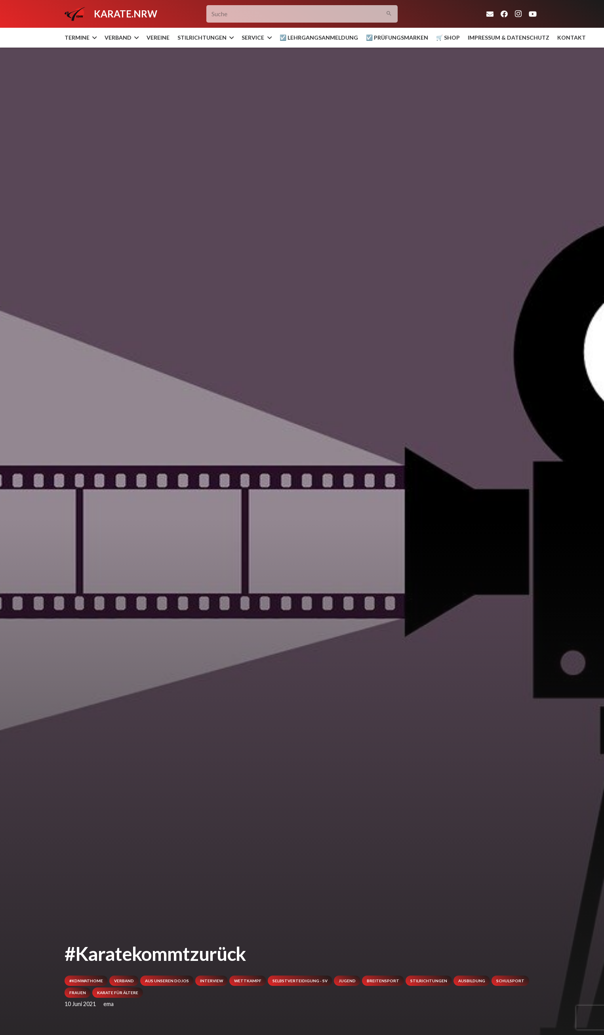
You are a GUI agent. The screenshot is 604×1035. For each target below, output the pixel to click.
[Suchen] (389, 14)
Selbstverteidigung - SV (300, 981)
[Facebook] (504, 14)
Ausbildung (471, 981)
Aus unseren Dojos (167, 981)
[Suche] (302, 14)
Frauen (78, 992)
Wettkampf (247, 981)
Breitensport (383, 981)
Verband (124, 981)
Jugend (347, 981)
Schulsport (510, 981)
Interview (211, 981)
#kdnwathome (86, 981)
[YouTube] (533, 14)
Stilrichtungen (429, 981)
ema (108, 1004)
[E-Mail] (490, 14)
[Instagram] (518, 14)
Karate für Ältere (117, 992)
